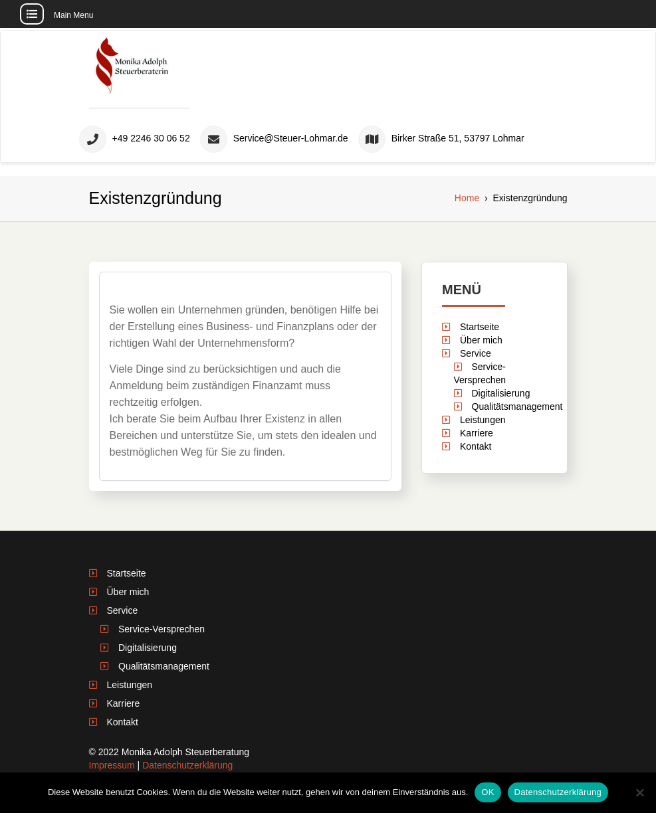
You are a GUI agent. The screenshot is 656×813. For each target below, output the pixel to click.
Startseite (479, 326)
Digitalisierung (500, 393)
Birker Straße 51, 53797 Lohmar (457, 138)
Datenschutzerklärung (187, 765)
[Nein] (639, 792)
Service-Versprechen (161, 629)
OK (487, 792)
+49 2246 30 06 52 (151, 138)
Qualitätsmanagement (516, 406)
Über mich (481, 340)
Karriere (476, 433)
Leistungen (483, 419)
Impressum (112, 765)
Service (475, 353)
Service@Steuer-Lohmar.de (290, 138)
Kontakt (475, 446)
